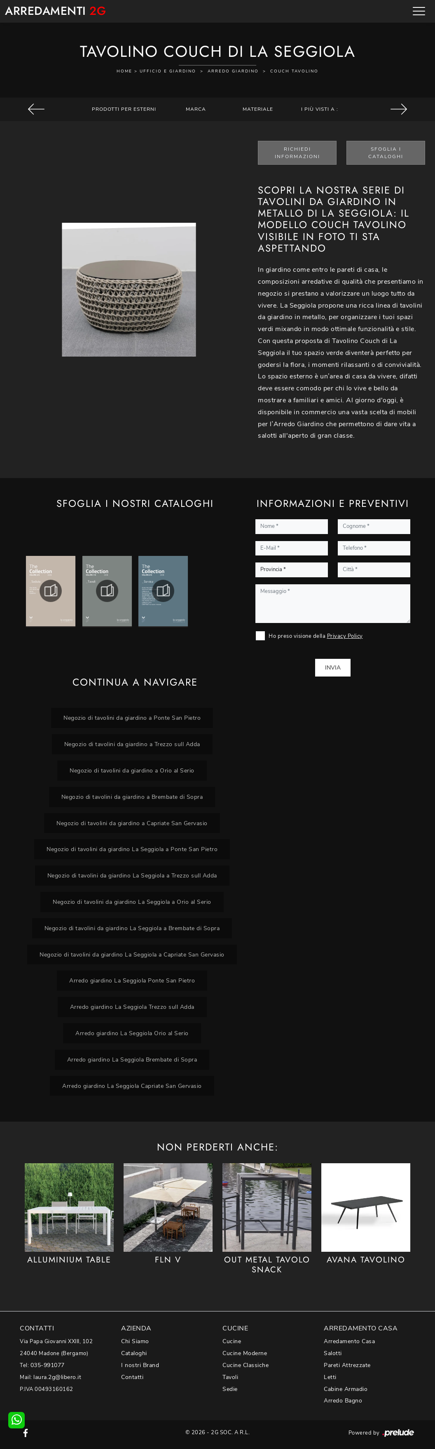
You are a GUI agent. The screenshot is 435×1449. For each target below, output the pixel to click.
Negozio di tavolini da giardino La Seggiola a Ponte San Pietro (132, 849)
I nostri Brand (140, 1365)
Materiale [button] (258, 109)
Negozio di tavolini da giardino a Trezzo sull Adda (132, 744)
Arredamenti (55, 11)
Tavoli (230, 1377)
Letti (330, 1377)
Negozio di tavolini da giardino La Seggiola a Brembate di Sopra (132, 928)
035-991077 (47, 1365)
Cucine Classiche (245, 1365)
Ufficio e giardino (168, 71)
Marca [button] (196, 109)
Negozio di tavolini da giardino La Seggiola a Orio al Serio (132, 902)
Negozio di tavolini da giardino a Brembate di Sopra (132, 797)
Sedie (230, 1389)
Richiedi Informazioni (297, 153)
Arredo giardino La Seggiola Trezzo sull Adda (132, 1007)
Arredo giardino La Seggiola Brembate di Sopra (132, 1059)
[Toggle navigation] (419, 11)
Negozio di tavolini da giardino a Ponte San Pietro (132, 718)
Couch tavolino (294, 71)
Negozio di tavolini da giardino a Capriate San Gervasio (132, 823)
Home (124, 71)
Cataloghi (134, 1353)
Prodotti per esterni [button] (124, 109)
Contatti (132, 1377)
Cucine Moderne (244, 1353)
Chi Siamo (135, 1341)
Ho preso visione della (316, 636)
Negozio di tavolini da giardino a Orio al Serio (132, 770)
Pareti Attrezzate (347, 1365)
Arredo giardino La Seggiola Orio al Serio (132, 1033)
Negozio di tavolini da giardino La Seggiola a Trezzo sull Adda (132, 875)
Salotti (333, 1353)
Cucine (231, 1341)
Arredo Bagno (343, 1401)
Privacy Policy (345, 636)
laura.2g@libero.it (57, 1377)
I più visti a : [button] (319, 109)
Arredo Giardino (233, 71)
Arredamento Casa (349, 1341)
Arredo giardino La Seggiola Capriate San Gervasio (132, 1086)
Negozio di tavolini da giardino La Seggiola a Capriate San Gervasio (132, 954)
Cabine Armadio (345, 1389)
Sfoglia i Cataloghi (385, 153)
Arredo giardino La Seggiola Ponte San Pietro (132, 980)
